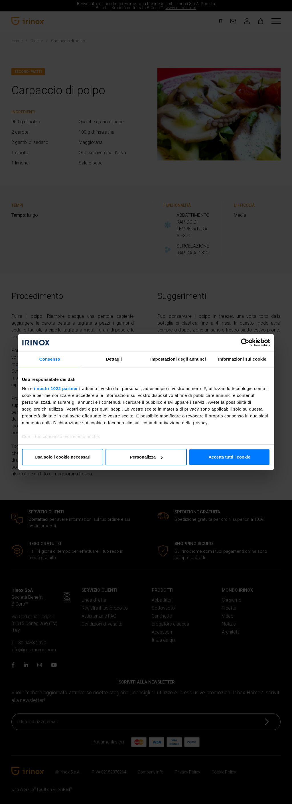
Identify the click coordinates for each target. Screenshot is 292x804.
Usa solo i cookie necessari (63, 457)
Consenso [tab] (49, 359)
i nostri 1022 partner (56, 388)
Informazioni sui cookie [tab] (242, 359)
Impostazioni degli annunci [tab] (178, 359)
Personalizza (146, 457)
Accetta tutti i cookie (229, 457)
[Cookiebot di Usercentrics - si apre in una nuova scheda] (245, 342)
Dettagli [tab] (114, 359)
